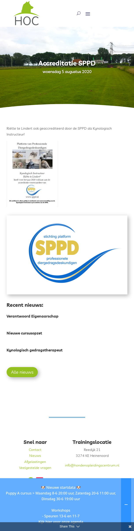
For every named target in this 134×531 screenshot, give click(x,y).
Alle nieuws (22, 372)
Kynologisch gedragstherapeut (34, 350)
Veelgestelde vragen (35, 467)
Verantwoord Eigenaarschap (33, 316)
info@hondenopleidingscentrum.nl (92, 465)
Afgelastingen (35, 461)
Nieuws (35, 455)
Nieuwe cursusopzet (24, 333)
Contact (35, 449)
